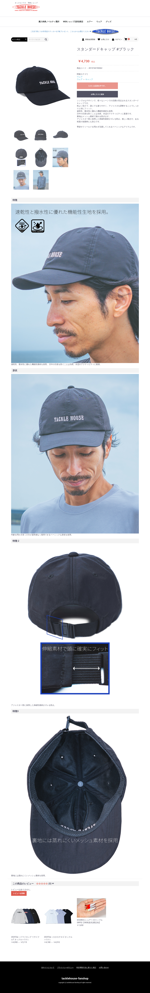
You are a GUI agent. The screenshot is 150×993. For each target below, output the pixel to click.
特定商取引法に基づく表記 (86, 967)
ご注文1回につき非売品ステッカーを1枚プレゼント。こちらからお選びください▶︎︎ (75, 31)
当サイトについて (47, 967)
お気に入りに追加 (97, 94)
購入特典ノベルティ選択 (49, 21)
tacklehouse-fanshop (75, 978)
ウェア (99, 21)
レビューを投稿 (19, 893)
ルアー (90, 21)
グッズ (108, 21)
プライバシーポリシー (65, 967)
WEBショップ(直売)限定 (73, 21)
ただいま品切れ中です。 (97, 86)
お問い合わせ (104, 967)
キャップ (89, 79)
